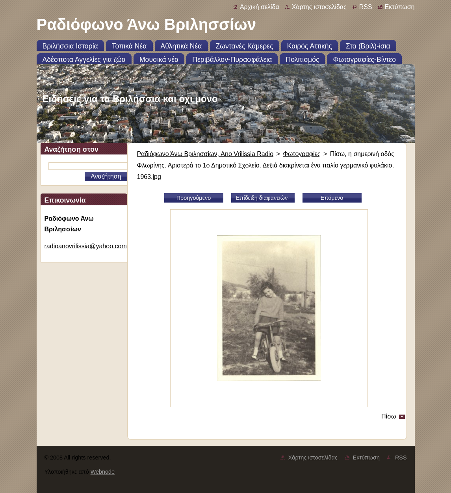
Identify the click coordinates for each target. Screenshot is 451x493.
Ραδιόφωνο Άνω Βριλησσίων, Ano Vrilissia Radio (205, 154)
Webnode (103, 472)
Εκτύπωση (400, 7)
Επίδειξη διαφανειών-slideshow (263, 199)
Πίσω (388, 416)
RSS (365, 7)
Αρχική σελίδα (259, 7)
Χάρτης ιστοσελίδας (319, 7)
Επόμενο (332, 198)
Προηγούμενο (193, 198)
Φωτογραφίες (301, 154)
